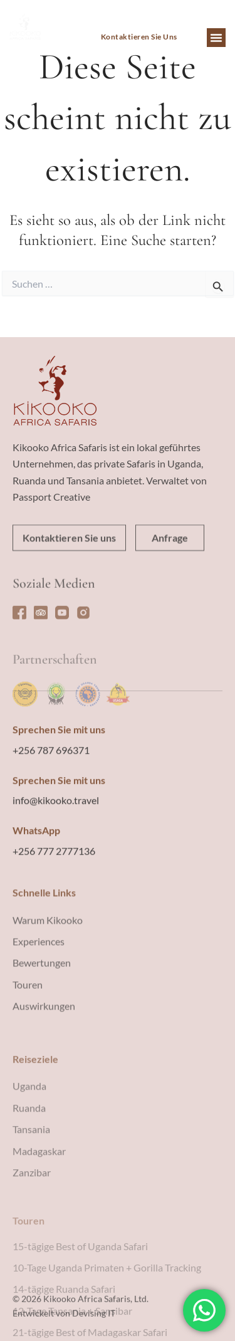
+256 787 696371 (51, 822)
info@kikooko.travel (56, 872)
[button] (216, 37)
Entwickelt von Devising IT (64, 1329)
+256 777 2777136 (54, 923)
